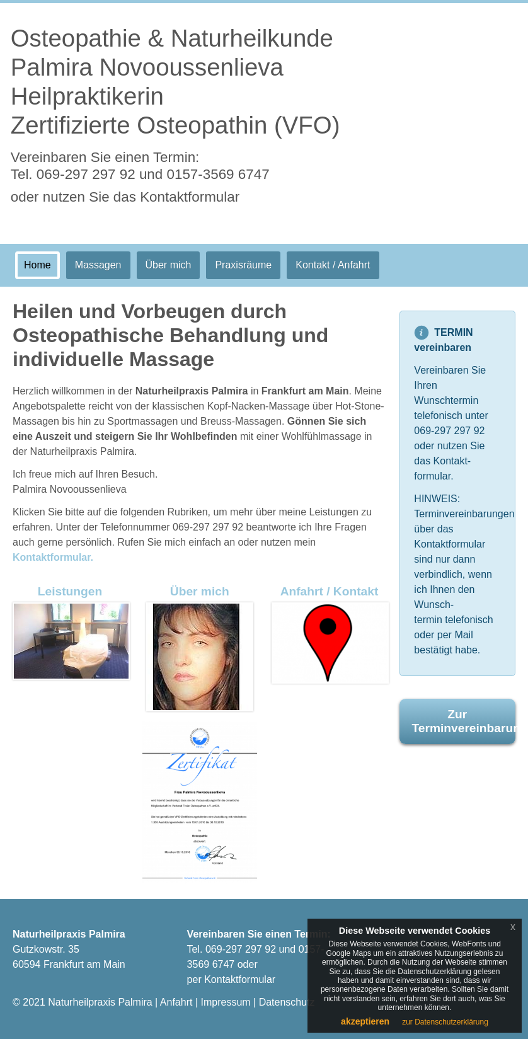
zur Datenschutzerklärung (445, 1022)
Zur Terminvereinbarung (464, 721)
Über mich (169, 265)
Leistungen (70, 591)
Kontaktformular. (53, 557)
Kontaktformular (239, 979)
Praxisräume (243, 265)
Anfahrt (176, 1002)
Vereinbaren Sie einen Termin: (140, 165)
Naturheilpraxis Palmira (100, 1002)
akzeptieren (365, 1021)
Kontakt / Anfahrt (333, 265)
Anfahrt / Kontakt (329, 591)
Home (37, 265)
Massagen (98, 265)
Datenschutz (287, 1002)
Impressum (225, 1002)
